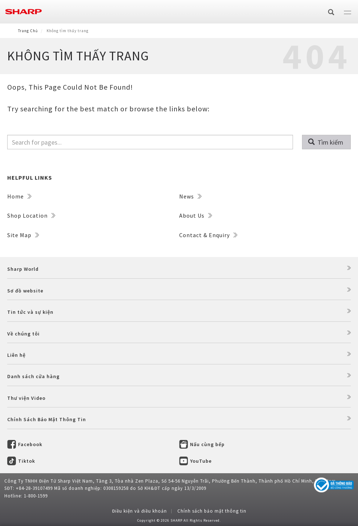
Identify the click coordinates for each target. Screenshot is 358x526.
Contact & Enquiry (208, 235)
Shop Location (31, 215)
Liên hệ (16, 355)
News (190, 196)
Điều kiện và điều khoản (139, 511)
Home (19, 196)
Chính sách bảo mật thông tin (211, 511)
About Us (195, 215)
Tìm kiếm (326, 142)
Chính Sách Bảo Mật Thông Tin (46, 419)
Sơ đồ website (25, 290)
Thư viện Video (26, 398)
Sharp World (23, 269)
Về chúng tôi (23, 333)
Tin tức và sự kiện (30, 312)
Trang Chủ (28, 30)
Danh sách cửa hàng (33, 376)
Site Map (23, 235)
